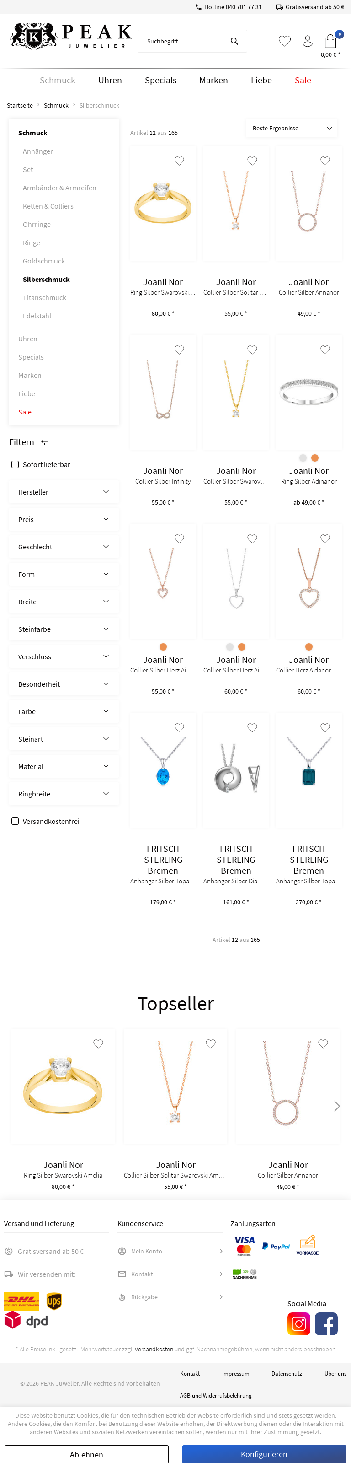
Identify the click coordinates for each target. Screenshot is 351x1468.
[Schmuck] (57, 80)
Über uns (335, 1373)
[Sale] (303, 80)
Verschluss (34, 656)
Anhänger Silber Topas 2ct (163, 881)
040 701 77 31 (244, 7)
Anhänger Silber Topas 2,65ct (309, 881)
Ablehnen (86, 1454)
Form (26, 574)
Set (28, 169)
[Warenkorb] (330, 41)
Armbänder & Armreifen (59, 187)
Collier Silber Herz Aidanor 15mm (236, 670)
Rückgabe (137, 1296)
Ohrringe (37, 224)
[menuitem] (192, 41)
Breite (27, 601)
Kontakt (135, 1274)
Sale (25, 411)
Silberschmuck (46, 279)
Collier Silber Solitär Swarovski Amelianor (236, 292)
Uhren (27, 338)
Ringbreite (34, 793)
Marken (30, 375)
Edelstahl (37, 315)
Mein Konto (139, 1251)
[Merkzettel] (285, 41)
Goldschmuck (44, 260)
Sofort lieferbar (46, 464)
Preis (26, 519)
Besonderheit (39, 683)
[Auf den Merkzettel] (179, 161)
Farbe (27, 711)
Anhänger (38, 151)
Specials (31, 356)
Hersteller (33, 491)
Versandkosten (154, 1349)
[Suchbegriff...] (192, 41)
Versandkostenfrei (51, 821)
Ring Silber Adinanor (309, 481)
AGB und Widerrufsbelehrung (216, 1395)
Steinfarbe (34, 629)
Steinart (30, 738)
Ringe (31, 242)
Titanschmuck (44, 297)
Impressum (236, 1373)
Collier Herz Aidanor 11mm (309, 670)
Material (30, 766)
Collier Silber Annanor (309, 292)
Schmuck (33, 132)
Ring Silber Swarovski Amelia (163, 292)
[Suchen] (234, 41)
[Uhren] (110, 80)
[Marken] (213, 80)
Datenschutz (286, 1373)
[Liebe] (261, 80)
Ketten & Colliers (48, 205)
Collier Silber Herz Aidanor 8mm (163, 670)
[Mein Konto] (307, 41)
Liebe (26, 393)
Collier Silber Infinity (163, 481)
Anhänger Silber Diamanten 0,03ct (236, 881)
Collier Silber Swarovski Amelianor (236, 481)
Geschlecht (35, 546)
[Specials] (160, 80)
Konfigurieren (264, 1454)
